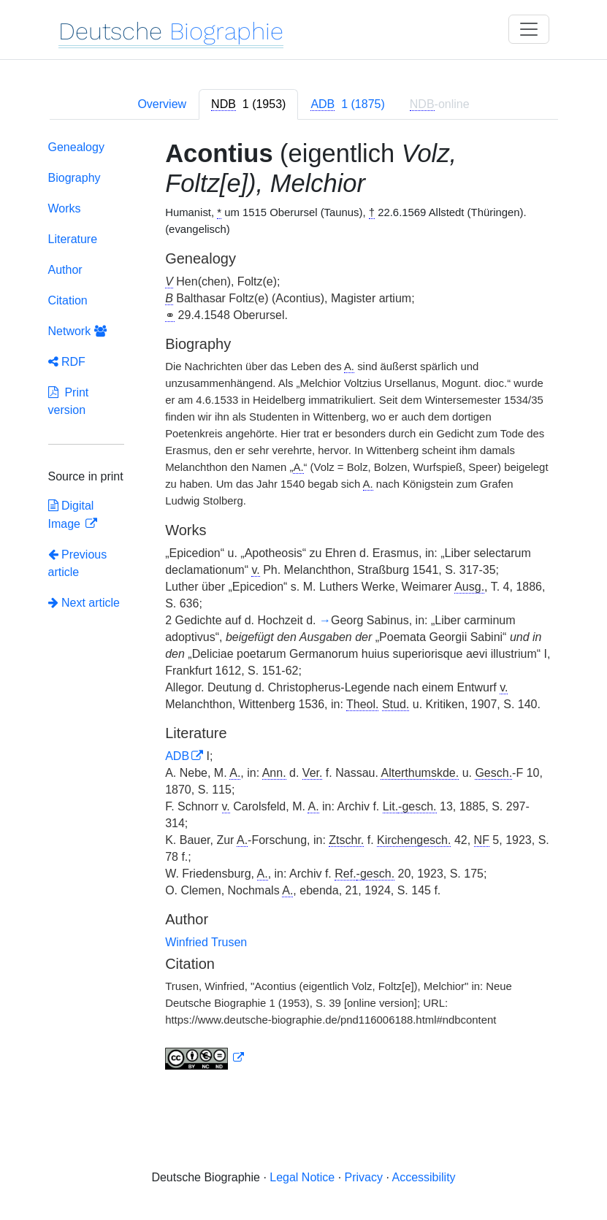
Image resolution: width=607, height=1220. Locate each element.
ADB (177, 756)
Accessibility (423, 1177)
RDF (66, 362)
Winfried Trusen (206, 942)
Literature (73, 239)
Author (65, 270)
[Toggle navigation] (528, 29)
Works (64, 208)
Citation (68, 300)
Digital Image (71, 514)
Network (77, 331)
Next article (84, 602)
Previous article (77, 563)
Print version (68, 401)
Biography (74, 178)
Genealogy (76, 147)
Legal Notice (302, 1177)
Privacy (364, 1177)
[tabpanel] (304, 608)
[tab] (248, 104)
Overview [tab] (161, 104)
